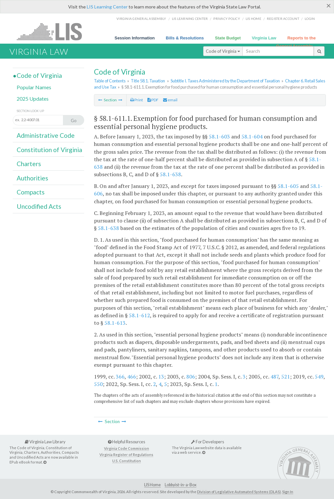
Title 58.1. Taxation (148, 80)
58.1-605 (288, 186)
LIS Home (152, 484)
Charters (29, 163)
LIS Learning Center (107, 6)
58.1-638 (170, 174)
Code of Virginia (223, 51)
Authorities (32, 178)
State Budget (228, 38)
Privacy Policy (226, 19)
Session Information (134, 38)
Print (136, 99)
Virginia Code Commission (126, 448)
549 (319, 376)
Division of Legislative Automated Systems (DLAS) (239, 492)
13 (161, 376)
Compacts (31, 192)
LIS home (253, 19)
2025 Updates (33, 98)
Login (310, 19)
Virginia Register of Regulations (126, 454)
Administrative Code (46, 135)
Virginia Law (264, 38)
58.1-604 (252, 136)
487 (274, 376)
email (170, 99)
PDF (153, 99)
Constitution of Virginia (49, 149)
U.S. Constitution (126, 461)
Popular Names (34, 87)
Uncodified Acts (39, 206)
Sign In (287, 492)
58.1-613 (115, 322)
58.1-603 (219, 136)
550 (98, 384)
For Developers (207, 441)
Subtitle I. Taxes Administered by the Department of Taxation (225, 80)
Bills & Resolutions (185, 38)
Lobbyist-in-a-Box (180, 484)
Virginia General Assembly (141, 19)
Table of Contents (110, 80)
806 (190, 376)
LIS (53, 31)
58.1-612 (139, 315)
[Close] (328, 5)
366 (120, 376)
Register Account (283, 19)
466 (131, 376)
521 (285, 376)
